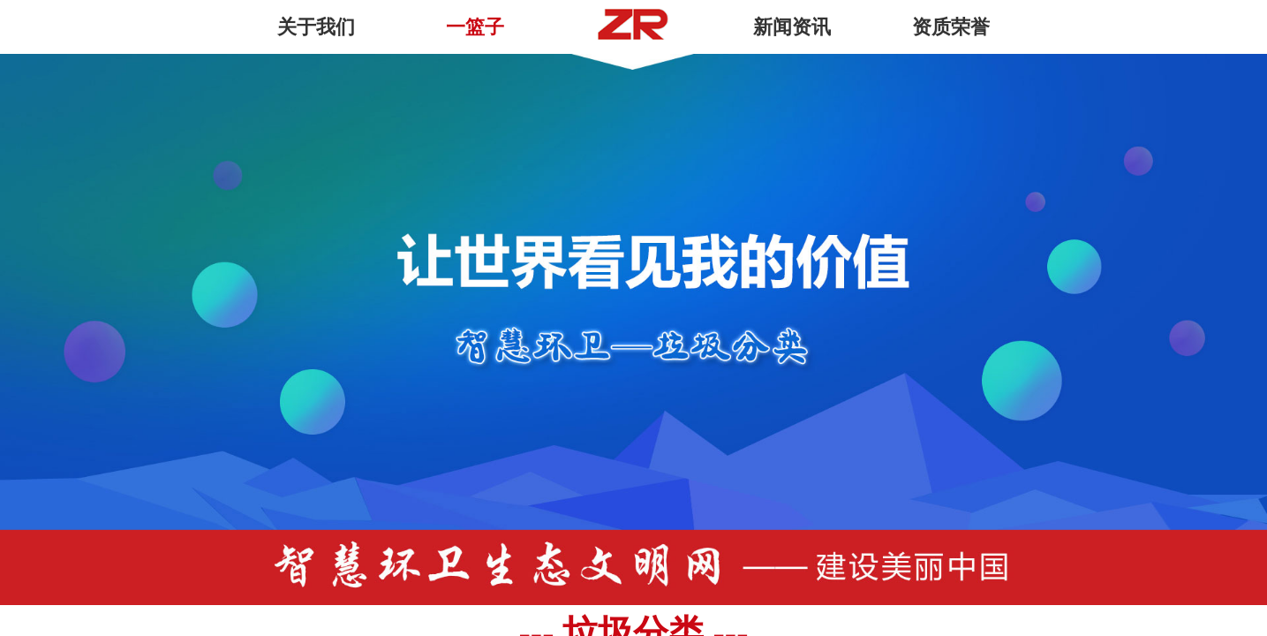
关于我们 (316, 27)
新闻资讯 (792, 27)
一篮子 (475, 27)
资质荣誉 (951, 27)
